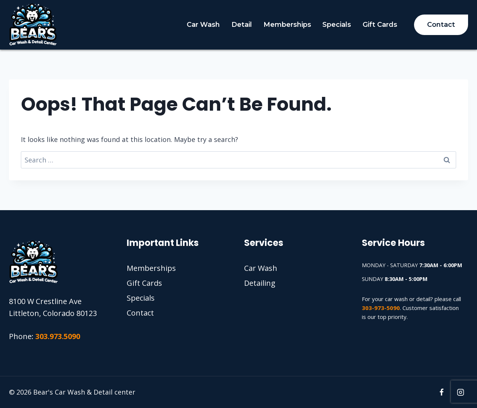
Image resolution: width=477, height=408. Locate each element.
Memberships (287, 24)
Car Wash (203, 24)
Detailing (259, 283)
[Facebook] (441, 392)
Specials (336, 24)
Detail (241, 24)
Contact (441, 24)
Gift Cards (380, 24)
